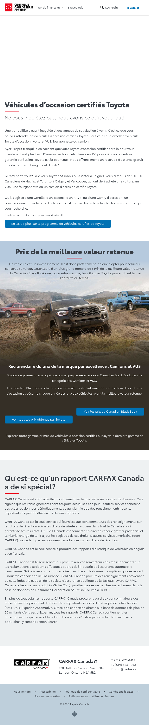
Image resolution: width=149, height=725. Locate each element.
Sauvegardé (75, 7)
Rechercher (112, 7)
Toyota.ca (132, 8)
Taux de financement (49, 7)
